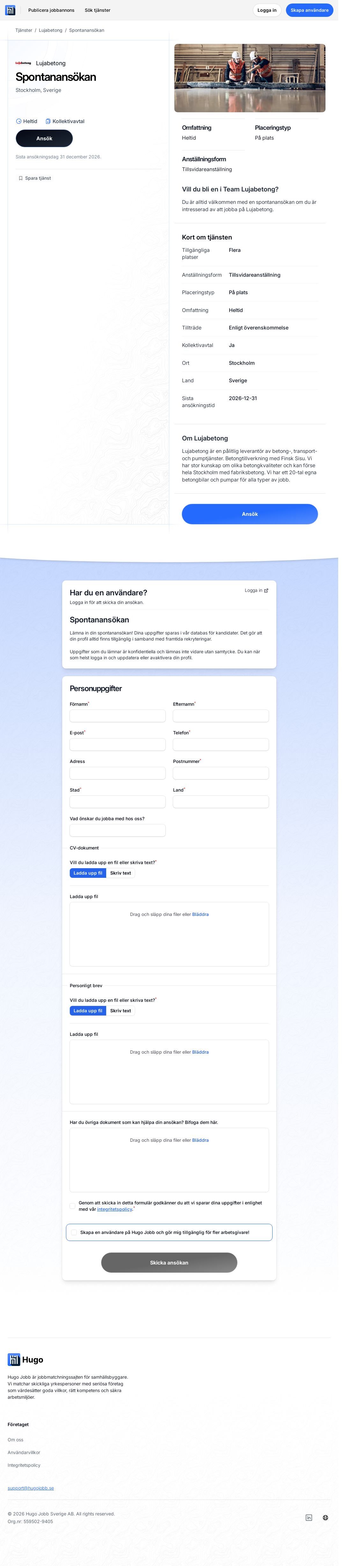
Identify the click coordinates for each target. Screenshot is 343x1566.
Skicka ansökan (169, 1262)
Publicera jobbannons (51, 10)
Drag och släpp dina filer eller (169, 914)
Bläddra (200, 914)
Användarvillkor (24, 1452)
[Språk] (325, 1518)
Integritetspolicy (24, 1465)
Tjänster (23, 30)
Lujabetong (50, 30)
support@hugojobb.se (31, 1488)
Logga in (257, 590)
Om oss (15, 1439)
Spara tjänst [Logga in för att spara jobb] (34, 178)
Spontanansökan (86, 30)
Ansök (44, 138)
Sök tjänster (97, 10)
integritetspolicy (114, 1209)
